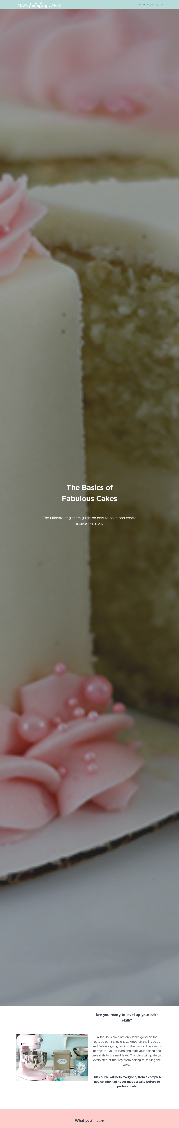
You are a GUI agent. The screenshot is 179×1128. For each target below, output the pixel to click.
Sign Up (159, 5)
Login (150, 5)
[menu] (150, 4)
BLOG (142, 5)
